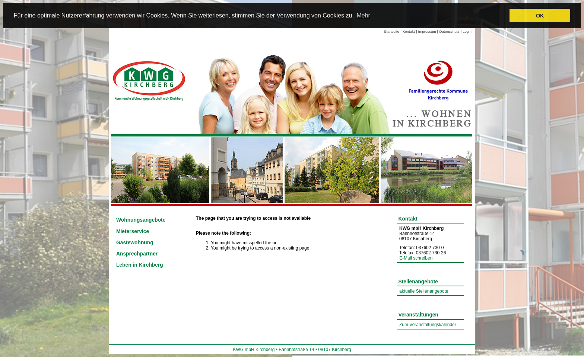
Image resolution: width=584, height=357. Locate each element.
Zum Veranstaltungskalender (427, 324)
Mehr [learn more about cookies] (363, 15)
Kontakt (409, 31)
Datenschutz (449, 31)
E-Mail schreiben (415, 258)
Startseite (391, 31)
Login (467, 31)
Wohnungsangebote (140, 220)
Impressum (427, 31)
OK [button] (540, 16)
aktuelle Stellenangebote (423, 291)
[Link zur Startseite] (150, 80)
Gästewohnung (134, 242)
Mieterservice (132, 231)
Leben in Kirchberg (139, 265)
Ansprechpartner (137, 254)
